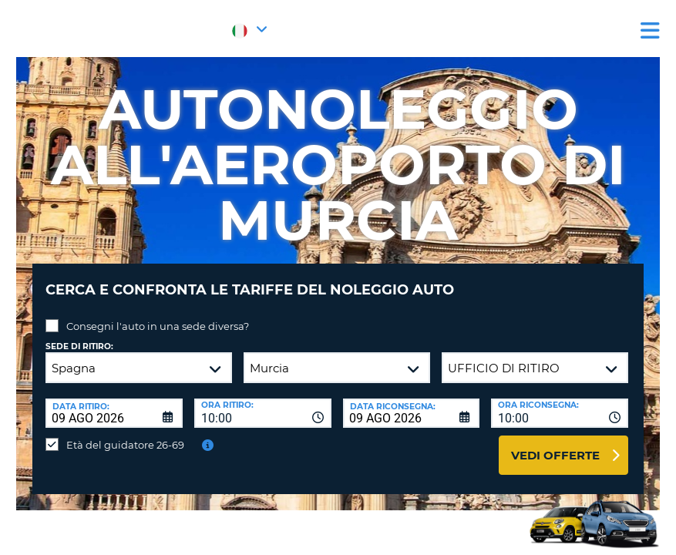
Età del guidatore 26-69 (125, 433)
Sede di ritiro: (79, 335)
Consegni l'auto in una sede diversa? (157, 314)
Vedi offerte (555, 443)
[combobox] (263, 401)
